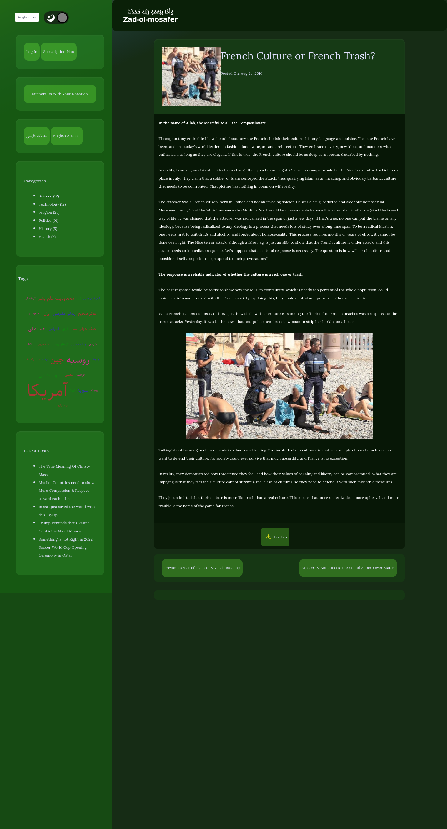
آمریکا (47, 390)
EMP (31, 344)
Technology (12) (52, 204)
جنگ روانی (43, 344)
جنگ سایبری (78, 344)
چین (57, 359)
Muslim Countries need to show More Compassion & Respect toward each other (66, 490)
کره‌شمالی (30, 298)
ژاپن (79, 298)
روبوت (94, 390)
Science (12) (49, 196)
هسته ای (36, 328)
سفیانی (69, 374)
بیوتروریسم (35, 313)
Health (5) (47, 236)
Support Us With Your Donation (60, 93)
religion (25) (49, 212)
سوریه (82, 390)
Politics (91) (48, 220)
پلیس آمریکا (33, 359)
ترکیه (45, 359)
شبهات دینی (51, 374)
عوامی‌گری (62, 405)
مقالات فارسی (36, 135)
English (30, 17)
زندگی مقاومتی (64, 313)
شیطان (93, 344)
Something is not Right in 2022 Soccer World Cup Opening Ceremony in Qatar (66, 547)
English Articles (66, 135)
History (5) (48, 228)
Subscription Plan (58, 51)
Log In (31, 51)
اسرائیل (53, 328)
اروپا (72, 390)
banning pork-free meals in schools (214, 450)
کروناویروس (60, 344)
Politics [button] (280, 537)
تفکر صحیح (87, 313)
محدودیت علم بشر (56, 298)
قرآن (65, 328)
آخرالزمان (81, 374)
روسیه (78, 359)
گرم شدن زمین (91, 298)
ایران (47, 313)
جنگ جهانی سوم (83, 328)
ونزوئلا (95, 359)
